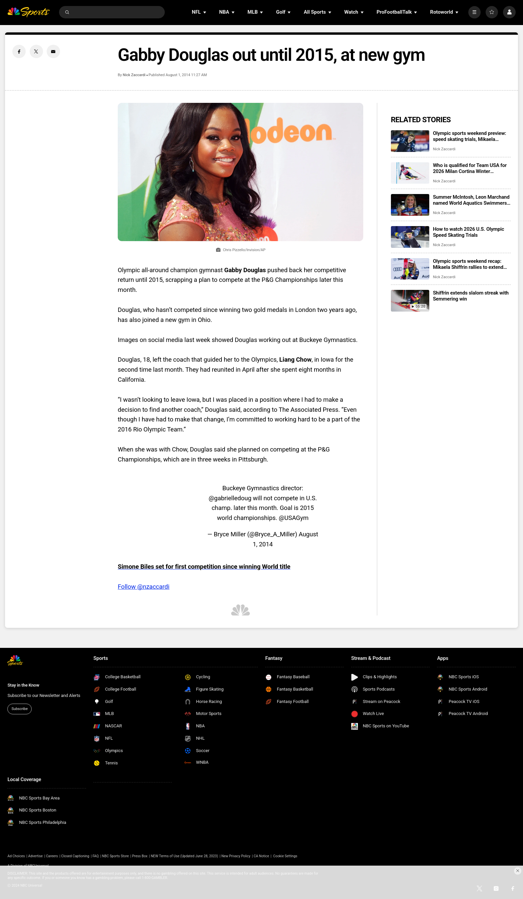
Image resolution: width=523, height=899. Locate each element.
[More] (474, 12)
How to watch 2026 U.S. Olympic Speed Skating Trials (468, 232)
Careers (52, 856)
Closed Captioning (75, 856)
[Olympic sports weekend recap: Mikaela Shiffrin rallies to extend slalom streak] (410, 269)
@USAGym (294, 518)
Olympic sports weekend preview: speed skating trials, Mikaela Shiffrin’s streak (469, 136)
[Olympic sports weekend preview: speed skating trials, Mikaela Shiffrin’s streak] (410, 141)
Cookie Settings (285, 856)
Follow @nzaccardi (143, 586)
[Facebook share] (19, 51)
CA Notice (261, 856)
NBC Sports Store (115, 856)
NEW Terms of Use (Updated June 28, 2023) (184, 856)
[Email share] (53, 51)
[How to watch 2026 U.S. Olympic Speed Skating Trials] (410, 237)
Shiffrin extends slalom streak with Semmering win (471, 296)
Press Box (139, 856)
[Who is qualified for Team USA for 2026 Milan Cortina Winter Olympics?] (410, 173)
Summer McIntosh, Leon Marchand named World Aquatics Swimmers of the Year (471, 200)
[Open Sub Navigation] (205, 12)
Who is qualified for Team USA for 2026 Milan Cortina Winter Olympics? (470, 168)
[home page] (28, 12)
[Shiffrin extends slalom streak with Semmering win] (410, 301)
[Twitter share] (36, 51)
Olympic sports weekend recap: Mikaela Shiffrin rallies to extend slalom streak (468, 264)
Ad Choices (16, 856)
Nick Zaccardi (134, 75)
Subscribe (20, 709)
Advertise (35, 856)
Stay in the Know (23, 685)
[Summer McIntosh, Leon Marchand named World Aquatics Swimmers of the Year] (410, 205)
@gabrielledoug (229, 498)
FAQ (95, 856)
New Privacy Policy (235, 856)
